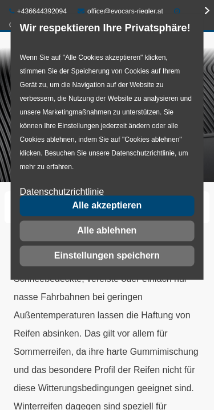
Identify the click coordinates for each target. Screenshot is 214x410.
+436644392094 (38, 11)
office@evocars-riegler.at (120, 11)
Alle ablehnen (106, 230)
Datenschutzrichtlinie (62, 192)
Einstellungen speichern (107, 255)
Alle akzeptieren (107, 205)
